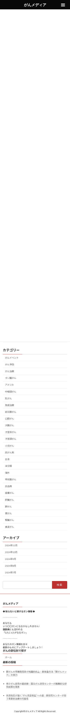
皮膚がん (9, 493)
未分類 (8, 466)
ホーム (8, 657)
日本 (7, 459)
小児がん (9, 445)
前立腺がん (10, 412)
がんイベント (11, 357)
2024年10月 (11, 552)
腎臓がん (9, 520)
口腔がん (9, 418)
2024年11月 (11, 545)
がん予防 (9, 364)
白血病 (8, 486)
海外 (7, 472)
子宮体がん (10, 432)
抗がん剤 (9, 452)
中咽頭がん (10, 391)
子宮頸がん (10, 438)
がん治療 (9, 371)
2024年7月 (10, 572)
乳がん (8, 398)
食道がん (9, 526)
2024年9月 (10, 558)
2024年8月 (10, 565)
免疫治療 (9, 405)
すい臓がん (10, 378)
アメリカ (9, 384)
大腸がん (9, 425)
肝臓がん (9, 499)
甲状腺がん (10, 479)
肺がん (8, 506)
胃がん (8, 513)
